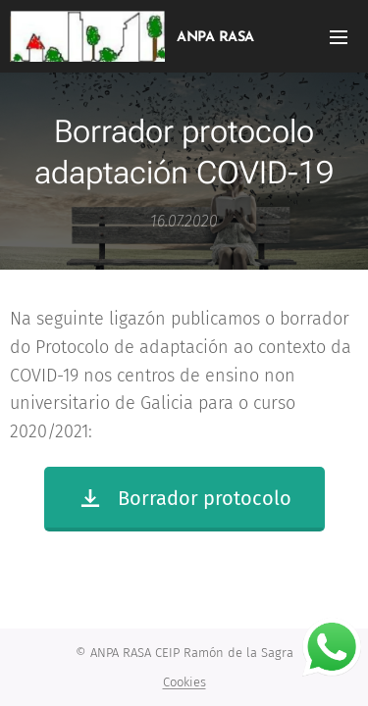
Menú (338, 37)
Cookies (184, 682)
